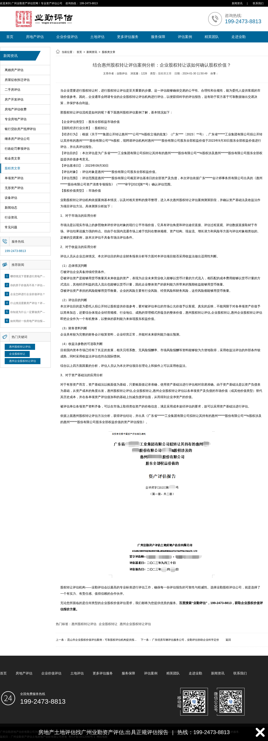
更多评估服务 (127, 37)
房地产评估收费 (16, 109)
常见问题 (11, 227)
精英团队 (212, 37)
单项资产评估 (14, 178)
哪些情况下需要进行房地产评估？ (30, 276)
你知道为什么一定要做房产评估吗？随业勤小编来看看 (42, 311)
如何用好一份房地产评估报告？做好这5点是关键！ (40, 320)
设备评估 (11, 198)
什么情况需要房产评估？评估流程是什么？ (35, 302)
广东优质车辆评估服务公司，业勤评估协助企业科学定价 (185, 639)
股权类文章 (12, 168)
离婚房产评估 (14, 70)
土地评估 (97, 37)
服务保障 (158, 37)
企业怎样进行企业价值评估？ (27, 294)
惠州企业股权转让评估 (22, 361)
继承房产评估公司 (17, 139)
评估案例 (185, 37)
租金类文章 (12, 158)
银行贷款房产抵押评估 (20, 129)
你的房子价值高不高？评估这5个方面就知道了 (37, 285)
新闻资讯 (237, 3)
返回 (228, 639)
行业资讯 (11, 217)
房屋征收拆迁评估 (17, 80)
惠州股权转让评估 (20, 346)
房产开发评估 (14, 99)
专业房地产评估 (16, 119)
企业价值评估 (67, 37)
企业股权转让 (17, 353)
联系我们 (258, 3)
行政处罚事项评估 (17, 148)
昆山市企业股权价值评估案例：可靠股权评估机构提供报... (101, 639)
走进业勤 (238, 37)
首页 (9, 37)
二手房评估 (12, 89)
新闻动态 (11, 207)
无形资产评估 (14, 188)
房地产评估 (35, 37)
